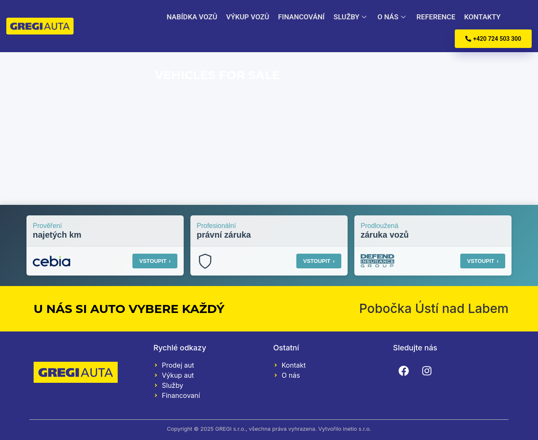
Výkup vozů (246, 17)
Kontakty (479, 17)
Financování (300, 17)
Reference (433, 17)
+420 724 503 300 (493, 38)
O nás (390, 17)
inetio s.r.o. (357, 428)
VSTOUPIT (155, 261)
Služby (349, 17)
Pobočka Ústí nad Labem (434, 308)
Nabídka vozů (191, 17)
